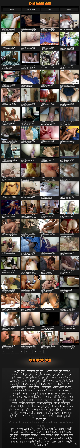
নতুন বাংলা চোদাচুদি (55, 400)
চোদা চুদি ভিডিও (64, 380)
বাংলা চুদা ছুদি (64, 415)
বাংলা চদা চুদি (22, 409)
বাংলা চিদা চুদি (56, 409)
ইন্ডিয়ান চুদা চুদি (35, 371)
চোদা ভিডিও (62, 390)
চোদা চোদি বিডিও (22, 390)
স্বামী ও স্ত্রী (68, 9)
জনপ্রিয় (12, 9)
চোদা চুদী (46, 387)
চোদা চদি (14, 380)
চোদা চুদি (42, 438)
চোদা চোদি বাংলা (62, 387)
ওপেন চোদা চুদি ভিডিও (58, 371)
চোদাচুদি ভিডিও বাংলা (41, 393)
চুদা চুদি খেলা (59, 374)
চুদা (12, 428)
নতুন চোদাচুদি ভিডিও (31, 400)
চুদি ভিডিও (64, 377)
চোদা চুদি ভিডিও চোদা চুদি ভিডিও (28, 384)
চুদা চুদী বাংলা (49, 377)
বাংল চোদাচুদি (17, 406)
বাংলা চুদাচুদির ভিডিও (30, 441)
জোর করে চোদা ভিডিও (29, 396)
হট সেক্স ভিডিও (27, 438)
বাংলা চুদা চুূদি (28, 415)
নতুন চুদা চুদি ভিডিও (54, 396)
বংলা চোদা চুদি (27, 403)
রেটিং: (50, 9)
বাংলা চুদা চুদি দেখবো (48, 412)
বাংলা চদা (56, 406)
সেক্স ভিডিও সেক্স (50, 435)
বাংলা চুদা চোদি (46, 415)
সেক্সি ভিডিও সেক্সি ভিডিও (57, 432)
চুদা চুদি (14, 435)
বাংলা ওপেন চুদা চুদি (37, 406)
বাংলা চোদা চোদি (54, 441)
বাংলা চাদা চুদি (39, 409)
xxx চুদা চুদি (18, 371)
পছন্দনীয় (73, 3)
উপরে (76, 444)
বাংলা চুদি (41, 419)
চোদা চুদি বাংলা (45, 380)
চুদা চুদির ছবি (32, 377)
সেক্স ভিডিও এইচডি (45, 428)
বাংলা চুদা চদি (27, 412)
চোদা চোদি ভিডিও (43, 390)
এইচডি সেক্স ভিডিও (30, 432)
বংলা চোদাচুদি (44, 403)
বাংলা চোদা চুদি (40, 3)
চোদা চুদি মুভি (18, 387)
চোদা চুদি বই (27, 380)
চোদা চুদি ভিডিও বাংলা (60, 384)
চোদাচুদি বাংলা (19, 393)
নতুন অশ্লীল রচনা (31, 9)
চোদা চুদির (33, 387)
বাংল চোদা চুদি (62, 403)
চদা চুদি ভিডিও (42, 374)
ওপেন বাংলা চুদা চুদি (21, 374)
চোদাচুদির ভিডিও (29, 435)
